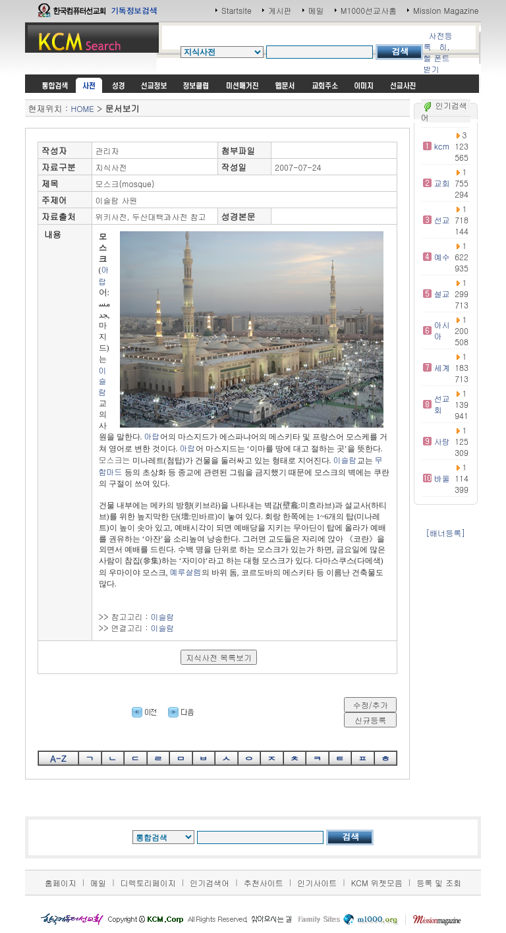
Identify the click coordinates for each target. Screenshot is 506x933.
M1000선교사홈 (369, 10)
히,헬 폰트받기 (436, 57)
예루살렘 (186, 571)
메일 (316, 10)
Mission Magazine (446, 10)
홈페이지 (60, 882)
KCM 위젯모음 (377, 882)
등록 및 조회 (438, 882)
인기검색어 (209, 882)
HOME (82, 108)
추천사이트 (263, 882)
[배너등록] (445, 532)
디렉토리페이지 (148, 882)
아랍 (104, 275)
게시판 (280, 10)
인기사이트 (317, 882)
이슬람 (103, 381)
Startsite (236, 10)
